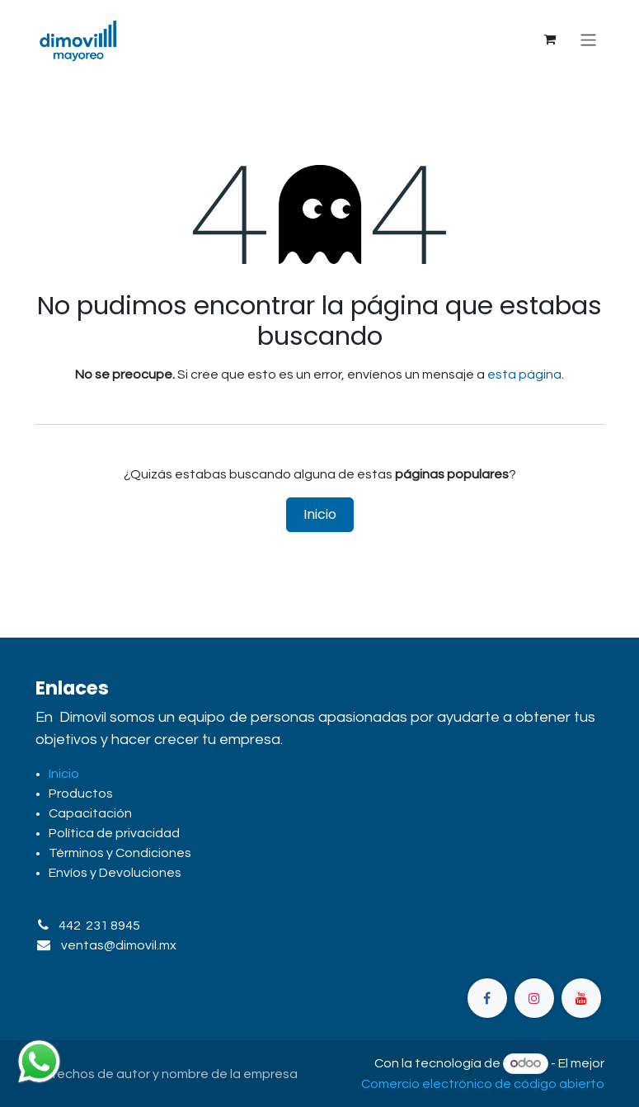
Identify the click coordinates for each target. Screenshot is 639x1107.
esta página (524, 374)
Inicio (319, 514)
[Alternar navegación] (588, 39)
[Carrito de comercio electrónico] (549, 39)
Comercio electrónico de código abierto (482, 1084)
